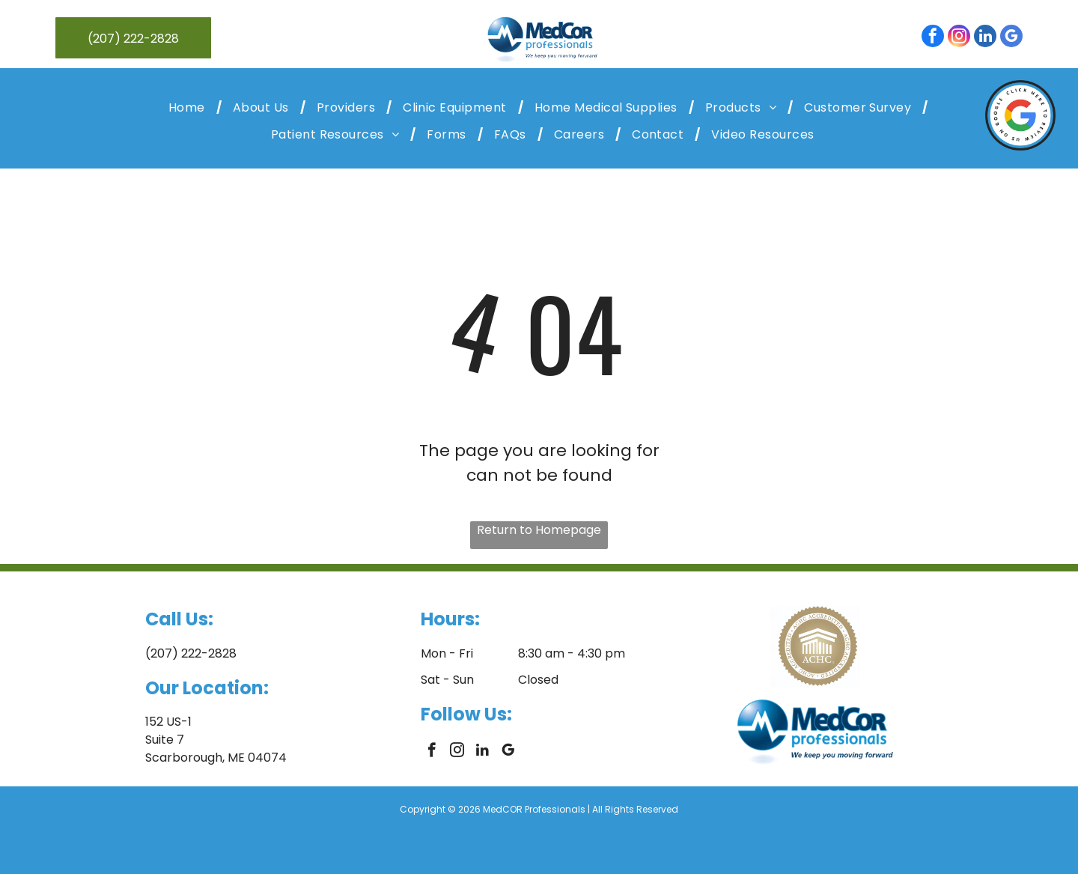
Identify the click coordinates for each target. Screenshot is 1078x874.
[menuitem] (189, 107)
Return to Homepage (539, 529)
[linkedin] (985, 38)
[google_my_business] (1011, 38)
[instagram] (959, 38)
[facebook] (933, 38)
